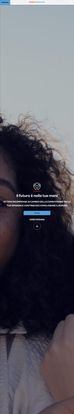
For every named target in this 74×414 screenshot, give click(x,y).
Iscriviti (37, 213)
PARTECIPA (5, 2)
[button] (37, 225)
